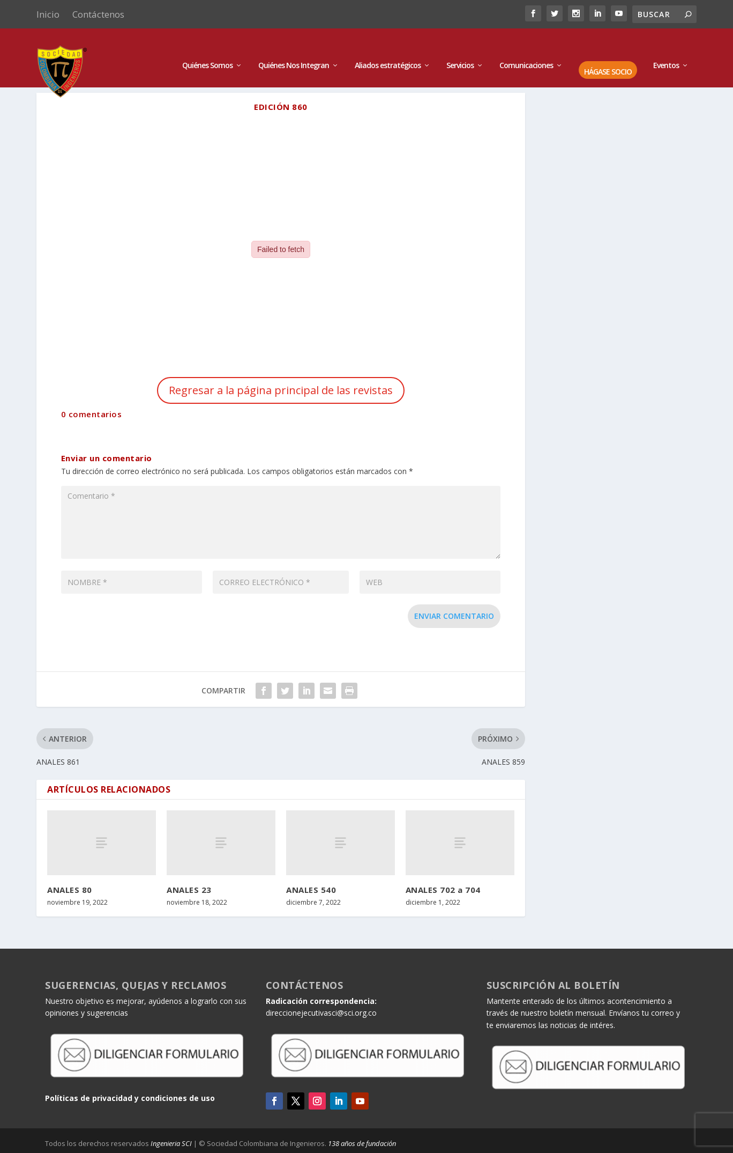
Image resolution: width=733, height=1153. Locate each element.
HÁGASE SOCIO (608, 56)
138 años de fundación (362, 1143)
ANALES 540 (311, 889)
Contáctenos (98, 14)
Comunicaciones (526, 49)
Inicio (47, 14)
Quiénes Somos (207, 49)
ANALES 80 (69, 889)
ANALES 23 (189, 889)
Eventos (666, 49)
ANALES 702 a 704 (443, 889)
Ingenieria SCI (171, 1143)
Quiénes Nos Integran (293, 49)
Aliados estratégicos (388, 49)
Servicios (460, 49)
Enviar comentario (454, 616)
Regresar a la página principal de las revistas (281, 390)
